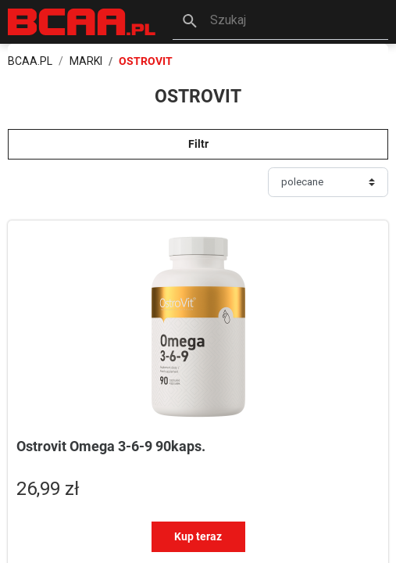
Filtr (198, 144)
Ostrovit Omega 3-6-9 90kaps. (110, 446)
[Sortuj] (328, 182)
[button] (280, 22)
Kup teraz (198, 536)
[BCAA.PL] (82, 21)
